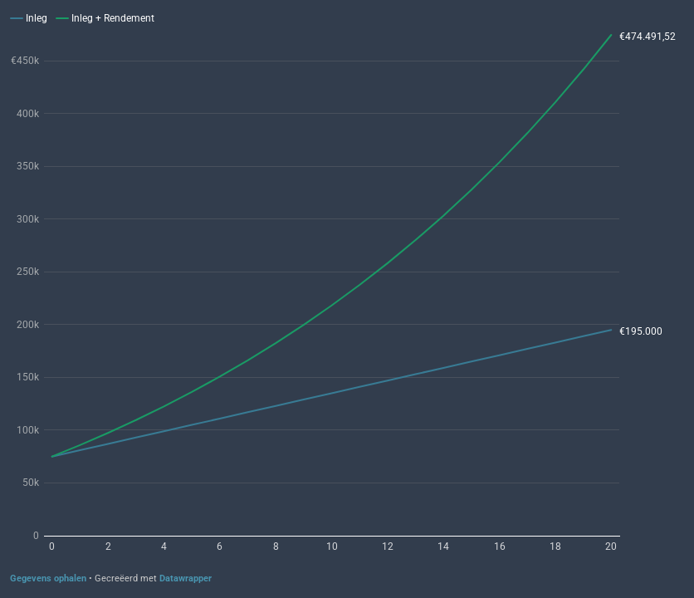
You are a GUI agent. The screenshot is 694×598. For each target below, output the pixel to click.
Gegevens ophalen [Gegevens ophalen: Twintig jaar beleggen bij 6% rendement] (48, 578)
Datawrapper (185, 578)
